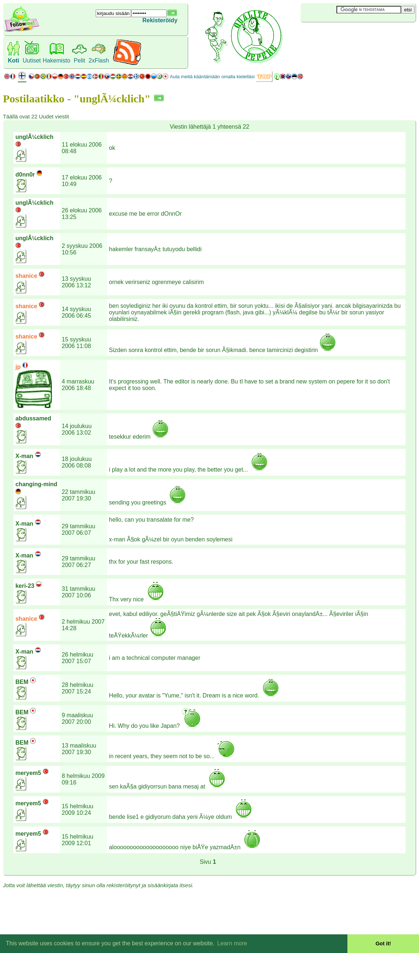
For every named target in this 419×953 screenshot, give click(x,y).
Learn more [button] (232, 943)
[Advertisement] (344, 34)
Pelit (79, 60)
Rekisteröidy (160, 20)
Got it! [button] (383, 943)
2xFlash (98, 60)
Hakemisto (57, 60)
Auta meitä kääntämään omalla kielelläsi (212, 76)
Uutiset (32, 60)
